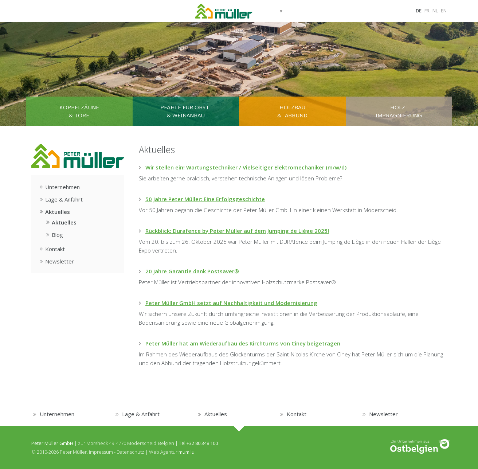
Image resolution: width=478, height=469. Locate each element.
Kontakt (55, 249)
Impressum (101, 452)
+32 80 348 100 (202, 443)
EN (444, 10)
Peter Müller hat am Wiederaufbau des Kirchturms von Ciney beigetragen (242, 343)
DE (419, 10)
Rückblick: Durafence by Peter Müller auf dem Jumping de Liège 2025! (237, 230)
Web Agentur (163, 452)
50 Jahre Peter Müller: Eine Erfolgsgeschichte (205, 199)
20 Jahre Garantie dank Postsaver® (192, 271)
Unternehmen (62, 187)
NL (435, 10)
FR (427, 10)
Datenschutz (130, 452)
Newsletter (59, 261)
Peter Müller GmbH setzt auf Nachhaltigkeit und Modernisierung (231, 302)
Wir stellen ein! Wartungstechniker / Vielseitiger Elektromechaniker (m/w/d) (245, 167)
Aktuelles (57, 211)
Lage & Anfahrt (64, 199)
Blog (57, 234)
